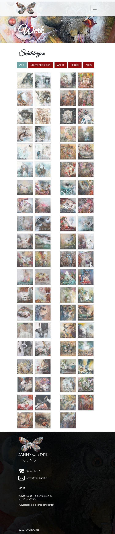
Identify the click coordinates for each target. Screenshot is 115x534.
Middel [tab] (75, 64)
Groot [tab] (60, 64)
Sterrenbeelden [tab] (41, 64)
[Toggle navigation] (94, 8)
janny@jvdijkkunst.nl (33, 478)
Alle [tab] (21, 64)
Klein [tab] (89, 64)
